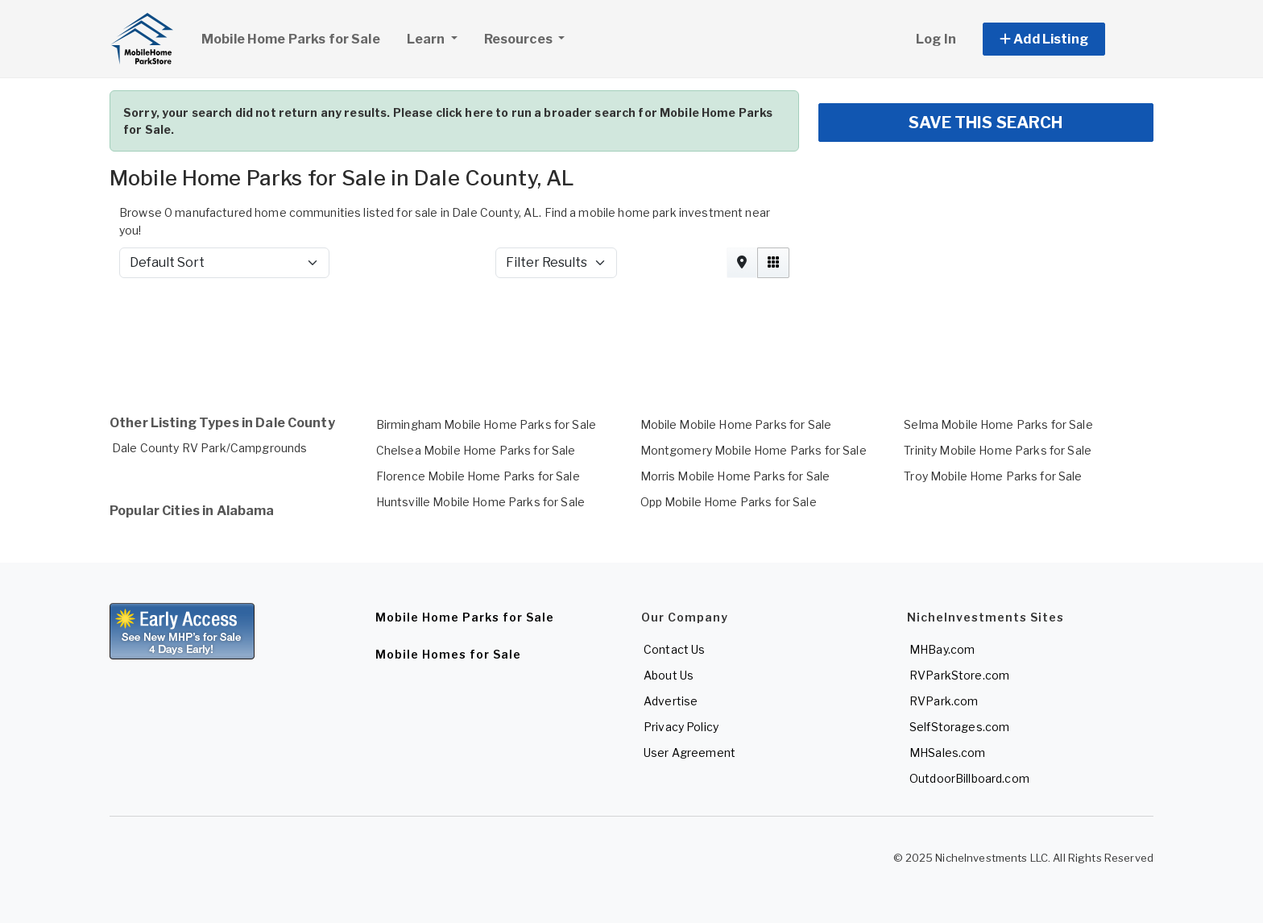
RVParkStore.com (959, 675)
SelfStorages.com (959, 727)
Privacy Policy (681, 727)
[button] (1062, 39)
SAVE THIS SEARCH (985, 122)
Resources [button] (519, 39)
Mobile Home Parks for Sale (290, 39)
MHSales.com (947, 752)
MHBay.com (942, 649)
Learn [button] (438, 37)
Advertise (671, 701)
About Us (669, 675)
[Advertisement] (593, 333)
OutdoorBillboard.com (969, 778)
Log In (936, 39)
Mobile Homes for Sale (448, 654)
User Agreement (689, 752)
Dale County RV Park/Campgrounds (209, 448)
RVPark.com (943, 701)
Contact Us (674, 649)
